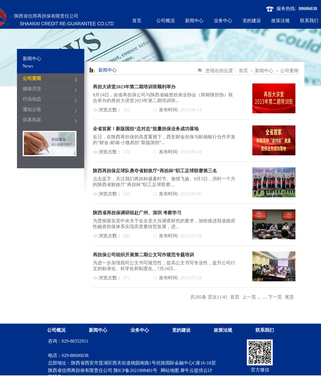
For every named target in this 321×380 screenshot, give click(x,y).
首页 (136, 20)
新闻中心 (264, 70)
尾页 (289, 297)
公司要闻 (289, 70)
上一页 (249, 297)
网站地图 (168, 370)
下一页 (275, 297)
